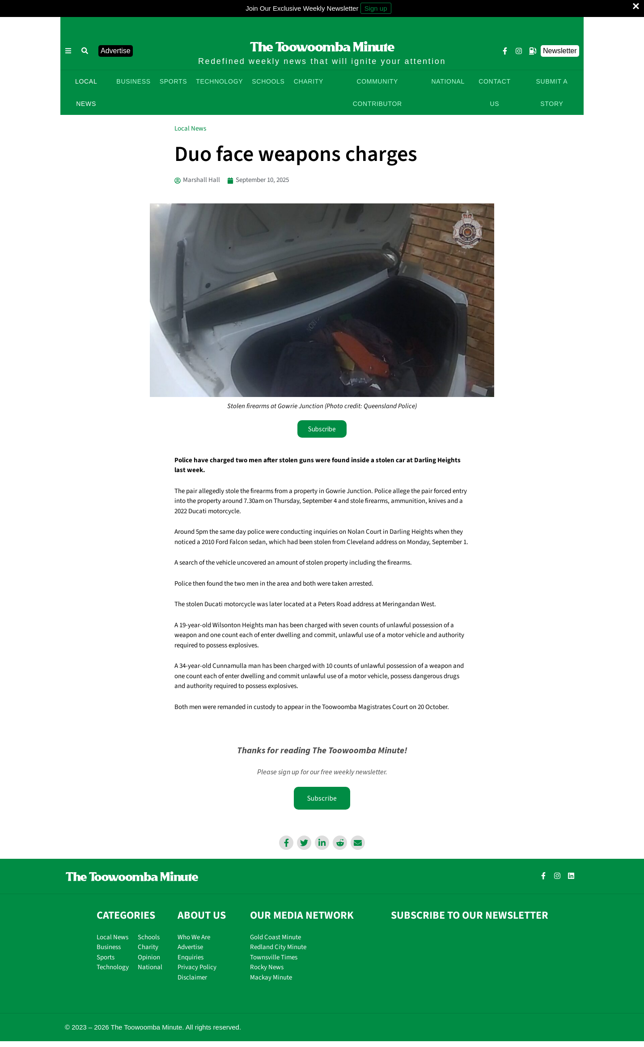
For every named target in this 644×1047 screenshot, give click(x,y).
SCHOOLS (268, 81)
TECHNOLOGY (219, 81)
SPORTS (173, 81)
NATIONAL (448, 81)
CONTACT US (495, 92)
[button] (85, 51)
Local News (190, 128)
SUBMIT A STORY (552, 92)
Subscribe (322, 798)
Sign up (375, 8)
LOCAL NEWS (86, 92)
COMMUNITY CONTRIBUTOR (377, 92)
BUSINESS (133, 81)
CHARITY (308, 81)
